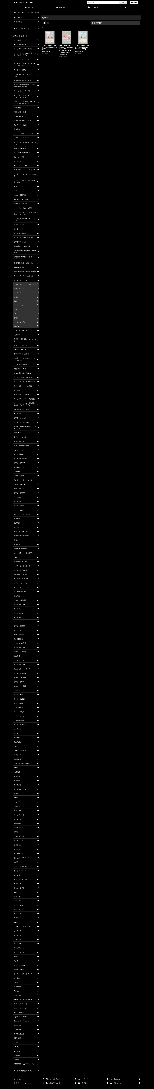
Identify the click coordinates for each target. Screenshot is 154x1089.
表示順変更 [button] (97, 23)
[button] (125, 7)
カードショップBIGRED (23, 3)
